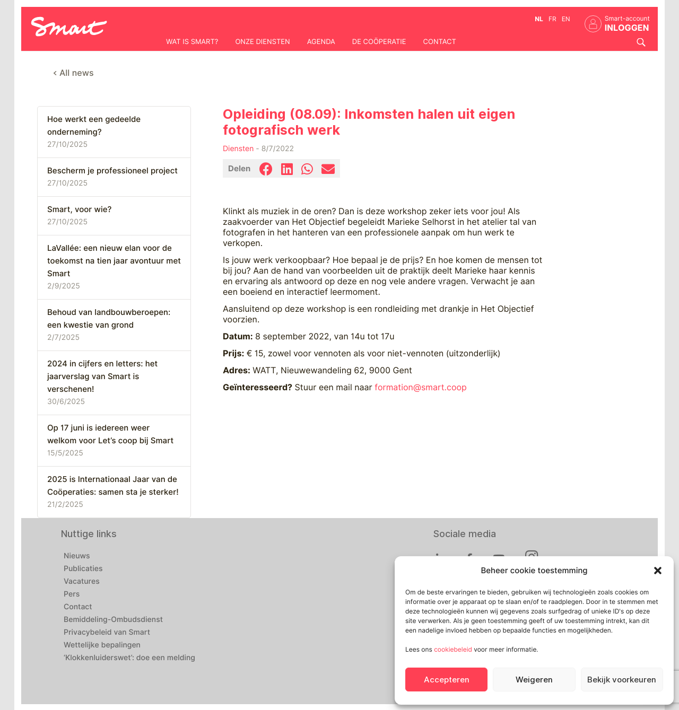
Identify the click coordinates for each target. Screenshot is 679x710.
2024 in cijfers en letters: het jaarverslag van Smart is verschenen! (102, 376)
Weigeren (534, 680)
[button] (657, 570)
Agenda (321, 42)
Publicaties (83, 569)
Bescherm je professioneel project (112, 171)
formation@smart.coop (421, 387)
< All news (73, 73)
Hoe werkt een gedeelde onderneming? (94, 126)
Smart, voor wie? (79, 209)
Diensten (238, 149)
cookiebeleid (453, 649)
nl (539, 19)
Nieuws (77, 556)
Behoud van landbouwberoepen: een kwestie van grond (108, 319)
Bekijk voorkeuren (621, 680)
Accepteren (446, 680)
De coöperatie (379, 42)
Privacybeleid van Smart (107, 632)
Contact (439, 42)
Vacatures (82, 581)
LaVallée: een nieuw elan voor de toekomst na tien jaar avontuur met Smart (114, 260)
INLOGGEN (627, 28)
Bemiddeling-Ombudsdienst (113, 620)
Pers (72, 594)
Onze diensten (262, 42)
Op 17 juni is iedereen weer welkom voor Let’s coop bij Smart (110, 434)
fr (552, 19)
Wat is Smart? (192, 42)
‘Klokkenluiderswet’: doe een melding (129, 658)
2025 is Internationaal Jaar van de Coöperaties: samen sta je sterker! (113, 486)
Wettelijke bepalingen (102, 645)
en (566, 19)
